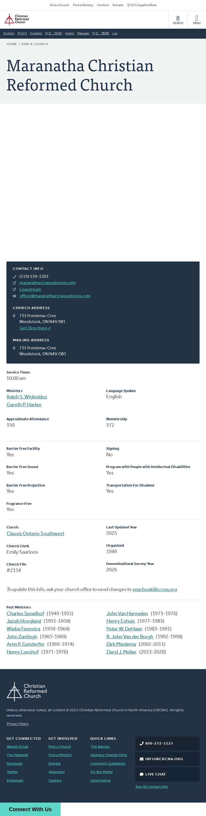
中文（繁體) (100, 33)
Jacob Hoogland (24, 621)
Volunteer (57, 772)
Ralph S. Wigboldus (27, 397)
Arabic (69, 33)
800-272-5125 (159, 744)
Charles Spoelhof (25, 613)
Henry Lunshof (23, 652)
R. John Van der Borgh (129, 637)
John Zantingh (22, 637)
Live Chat (155, 775)
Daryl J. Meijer (121, 652)
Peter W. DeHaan (124, 629)
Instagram (15, 781)
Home (12, 44)
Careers (55, 781)
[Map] (103, 189)
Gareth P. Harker (24, 405)
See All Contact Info (151, 787)
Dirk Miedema (121, 644)
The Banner (100, 747)
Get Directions (33, 328)
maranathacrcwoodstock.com (48, 283)
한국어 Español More (141, 5)
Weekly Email (17, 747)
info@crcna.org (164, 759)
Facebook (15, 764)
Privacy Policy (18, 724)
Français (83, 33)
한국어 (22, 33)
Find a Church (59, 5)
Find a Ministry (83, 5)
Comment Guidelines (108, 764)
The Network (17, 755)
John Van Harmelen (127, 613)
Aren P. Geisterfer (26, 644)
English (8, 33)
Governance (100, 781)
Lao (115, 33)
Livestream (30, 290)
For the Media (101, 772)
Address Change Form (108, 755)
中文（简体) (53, 33)
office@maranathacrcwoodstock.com (55, 296)
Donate (118, 5)
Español (36, 33)
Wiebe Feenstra (23, 629)
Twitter (12, 772)
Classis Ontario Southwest (35, 533)
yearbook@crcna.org (155, 589)
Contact (103, 5)
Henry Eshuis (120, 621)
